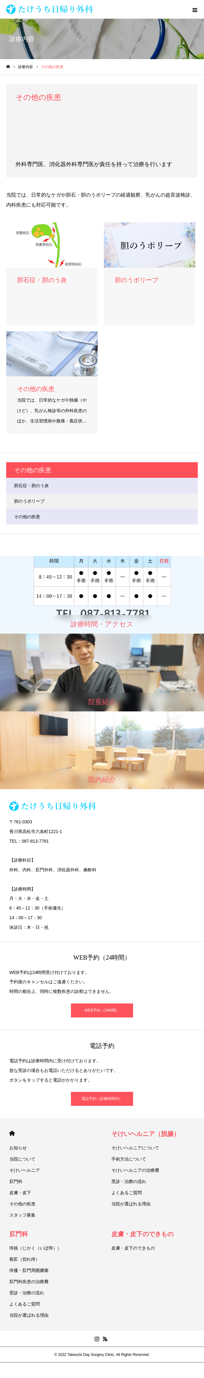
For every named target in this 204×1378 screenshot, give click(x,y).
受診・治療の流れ (128, 1181)
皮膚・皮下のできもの (142, 1234)
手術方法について (128, 1159)
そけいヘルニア (24, 1170)
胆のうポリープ (29, 501)
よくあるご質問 (126, 1192)
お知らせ (18, 1147)
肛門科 (15, 1181)
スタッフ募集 (22, 1215)
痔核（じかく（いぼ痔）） (35, 1247)
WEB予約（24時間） (102, 1010)
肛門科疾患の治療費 (29, 1281)
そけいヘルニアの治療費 (135, 1170)
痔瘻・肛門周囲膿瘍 (29, 1270)
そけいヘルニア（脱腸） (145, 1133)
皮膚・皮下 (20, 1192)
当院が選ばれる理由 (131, 1203)
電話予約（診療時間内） (102, 1098)
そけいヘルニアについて (135, 1147)
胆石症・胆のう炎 (31, 485)
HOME (12, 1133)
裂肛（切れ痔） (24, 1259)
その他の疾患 (27, 516)
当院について (22, 1159)
